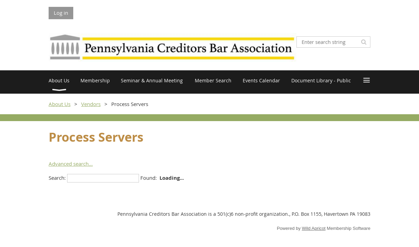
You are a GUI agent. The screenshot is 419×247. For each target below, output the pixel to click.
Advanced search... (71, 163)
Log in (61, 12)
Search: (57, 177)
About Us (60, 104)
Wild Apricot (314, 228)
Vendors (91, 104)
